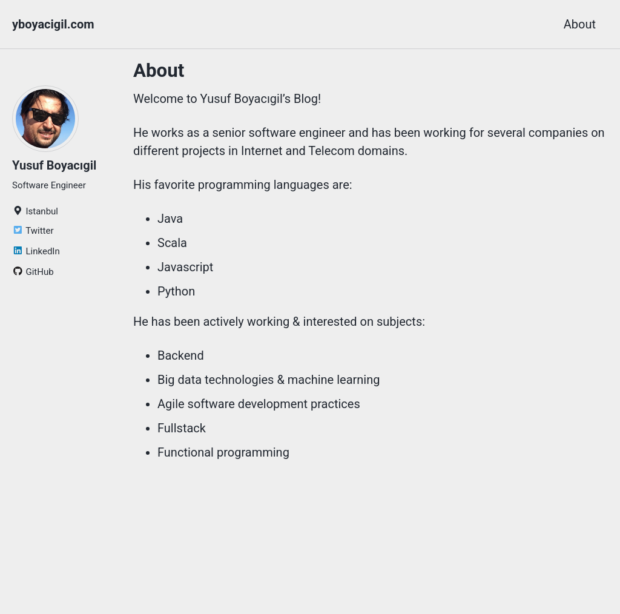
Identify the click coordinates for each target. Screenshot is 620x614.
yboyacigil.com (53, 24)
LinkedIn (36, 251)
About (580, 24)
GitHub (33, 271)
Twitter (32, 230)
